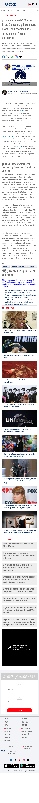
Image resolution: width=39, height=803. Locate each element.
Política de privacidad (28, 748)
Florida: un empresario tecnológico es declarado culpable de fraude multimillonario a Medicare (19, 555)
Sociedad (8, 731)
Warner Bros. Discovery (22, 266)
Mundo (24, 725)
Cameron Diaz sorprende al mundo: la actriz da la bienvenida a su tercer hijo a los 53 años (20, 291)
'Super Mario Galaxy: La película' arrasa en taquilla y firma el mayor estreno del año (20, 455)
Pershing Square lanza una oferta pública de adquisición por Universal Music (17, 430)
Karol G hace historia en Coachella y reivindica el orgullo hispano (19, 381)
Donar (3, 11)
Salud (31, 11)
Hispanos (10, 11)
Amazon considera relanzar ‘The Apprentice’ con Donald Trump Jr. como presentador (20, 296)
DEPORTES (8, 735)
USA (17, 11)
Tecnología (26, 735)
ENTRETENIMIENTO (27, 731)
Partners (25, 738)
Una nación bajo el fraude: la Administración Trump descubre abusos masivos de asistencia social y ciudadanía (19, 579)
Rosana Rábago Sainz (18, 91)
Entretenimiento (10, 16)
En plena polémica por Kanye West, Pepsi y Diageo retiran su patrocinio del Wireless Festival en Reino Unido (20, 481)
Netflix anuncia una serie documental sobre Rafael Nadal (19, 356)
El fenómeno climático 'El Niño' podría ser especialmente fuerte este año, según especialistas (18, 567)
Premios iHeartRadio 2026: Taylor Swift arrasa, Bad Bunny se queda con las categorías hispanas (20, 507)
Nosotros (8, 741)
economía (8, 728)
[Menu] (2, 4)
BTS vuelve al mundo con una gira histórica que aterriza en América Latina (19, 406)
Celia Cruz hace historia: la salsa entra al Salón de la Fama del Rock (20, 332)
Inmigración (26, 728)
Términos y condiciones (12, 753)
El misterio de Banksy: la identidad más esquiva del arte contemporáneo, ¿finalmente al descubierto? (20, 531)
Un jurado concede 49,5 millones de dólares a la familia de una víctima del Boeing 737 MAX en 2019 (19, 610)
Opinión (7, 738)
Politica (24, 11)
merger (6, 266)
